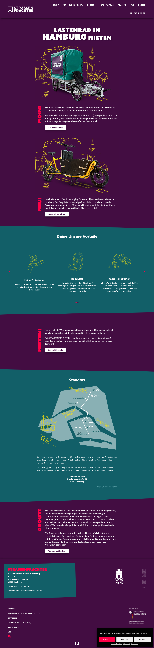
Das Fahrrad (107, 5)
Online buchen (137, 13)
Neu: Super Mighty (73, 5)
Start (56, 5)
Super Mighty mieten (56, 214)
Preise (141, 5)
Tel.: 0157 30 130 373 (19, 586)
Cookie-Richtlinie (116, 644)
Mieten (90, 5)
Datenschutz (126, 644)
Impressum (134, 644)
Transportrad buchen (56, 551)
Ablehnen (124, 639)
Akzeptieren (107, 639)
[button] (9, 271)
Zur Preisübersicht (55, 350)
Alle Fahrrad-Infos (55, 127)
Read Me (122, 5)
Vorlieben (142, 639)
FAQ (132, 5)
